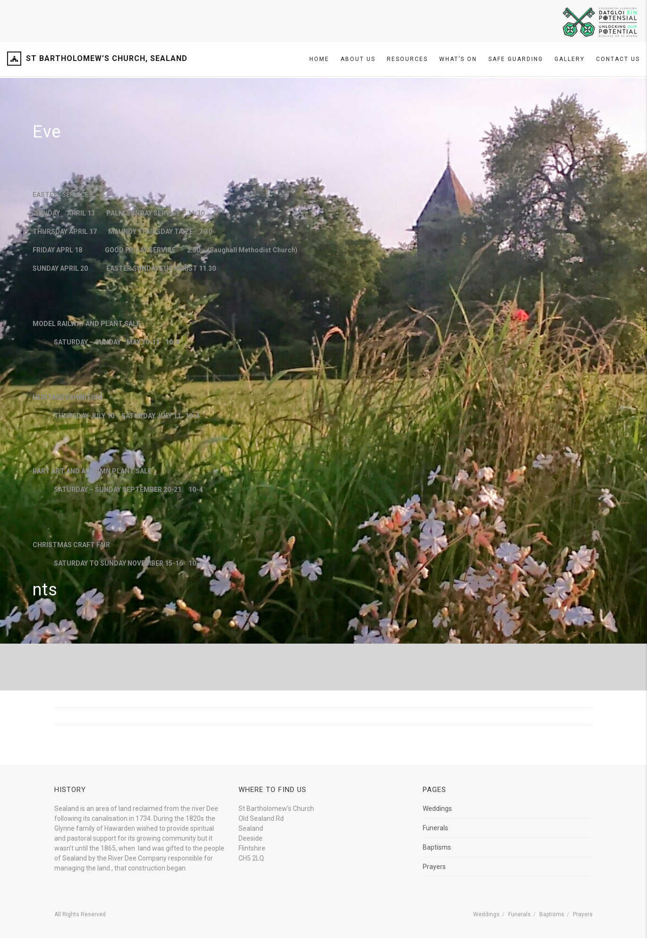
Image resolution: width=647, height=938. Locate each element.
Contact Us (618, 59)
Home (319, 59)
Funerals (435, 828)
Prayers (434, 866)
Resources (407, 59)
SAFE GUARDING (515, 59)
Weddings (437, 808)
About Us (358, 59)
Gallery (569, 59)
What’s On (458, 59)
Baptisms (437, 847)
